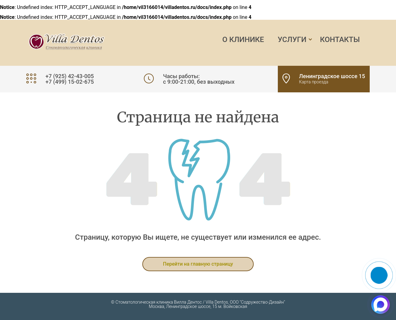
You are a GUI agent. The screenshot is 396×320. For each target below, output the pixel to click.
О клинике (243, 39)
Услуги (292, 39)
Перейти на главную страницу (198, 264)
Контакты (340, 39)
